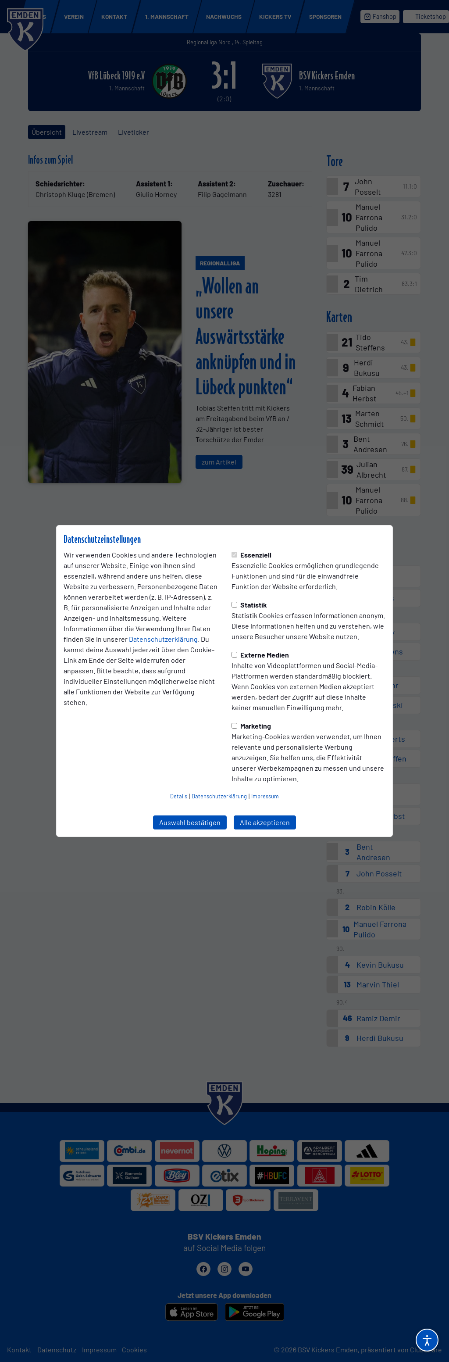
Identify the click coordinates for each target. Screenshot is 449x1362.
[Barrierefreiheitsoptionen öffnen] (427, 1340)
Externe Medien (260, 655)
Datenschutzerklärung (163, 639)
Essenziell (251, 555)
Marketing (251, 726)
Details (178, 796)
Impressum (265, 796)
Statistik (249, 605)
